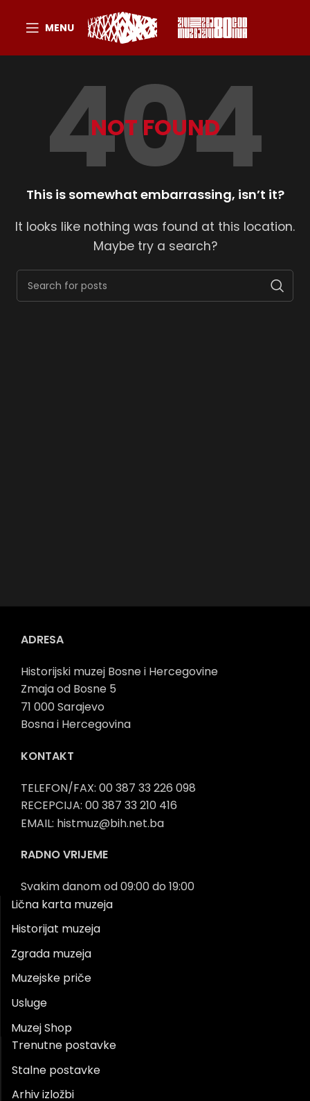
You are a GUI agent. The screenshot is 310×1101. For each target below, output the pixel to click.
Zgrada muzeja (51, 954)
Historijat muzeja (55, 929)
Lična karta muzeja (62, 904)
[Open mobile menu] (50, 28)
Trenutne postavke (64, 1045)
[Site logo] (122, 27)
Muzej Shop (41, 1028)
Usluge (29, 1003)
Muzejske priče (51, 978)
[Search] (155, 286)
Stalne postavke (56, 1070)
